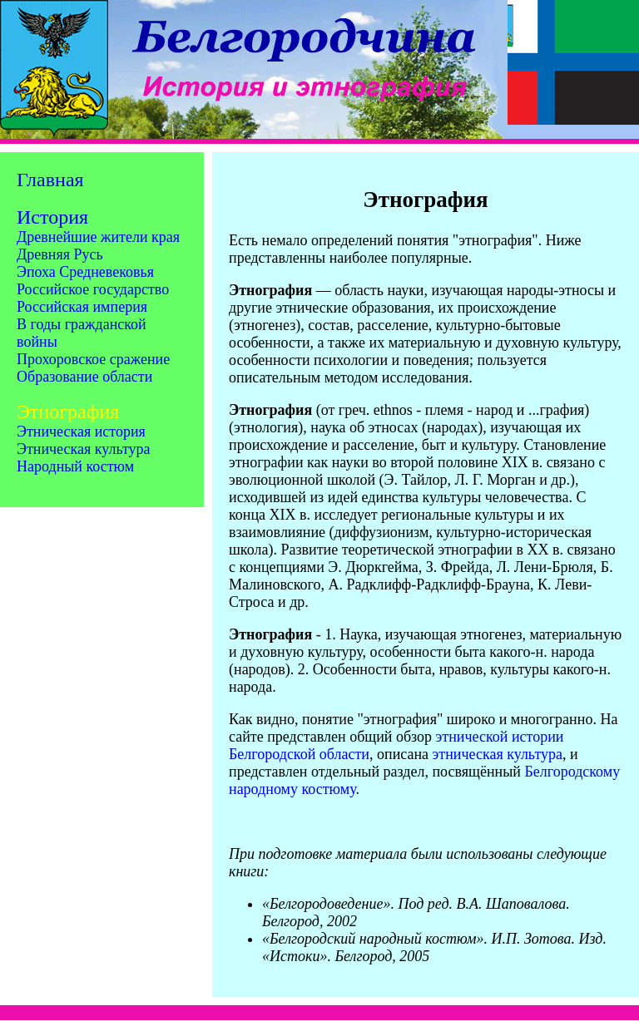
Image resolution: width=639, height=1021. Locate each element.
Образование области (84, 376)
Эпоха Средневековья (85, 272)
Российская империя (82, 306)
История (52, 217)
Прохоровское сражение (93, 359)
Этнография (68, 411)
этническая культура (497, 754)
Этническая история (81, 431)
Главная (50, 179)
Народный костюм (75, 466)
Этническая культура (84, 449)
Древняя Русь (60, 254)
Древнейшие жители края (98, 237)
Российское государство (93, 289)
